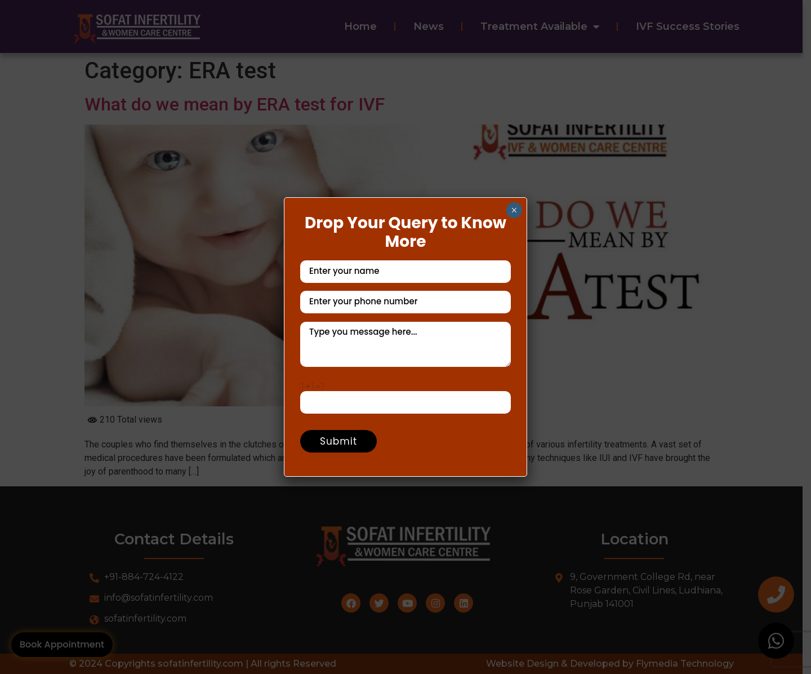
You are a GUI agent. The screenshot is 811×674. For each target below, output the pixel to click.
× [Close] (514, 210)
